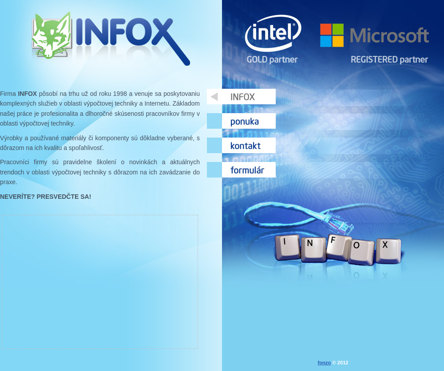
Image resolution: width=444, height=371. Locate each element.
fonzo (324, 362)
